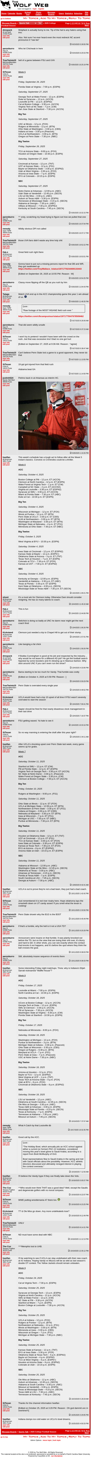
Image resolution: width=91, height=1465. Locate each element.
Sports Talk (23, 1432)
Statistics (69, 13)
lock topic (57, 1440)
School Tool (28, 13)
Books (19, 13)
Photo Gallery (38, 13)
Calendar (11, 13)
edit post (6, 38)
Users (61, 13)
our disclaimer (57, 1456)
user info (6, 36)
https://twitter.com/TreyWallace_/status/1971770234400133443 (50, 269)
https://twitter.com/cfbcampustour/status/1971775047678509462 (51, 316)
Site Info (86, 13)
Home (4, 13)
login (35, 9)
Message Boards (51, 13)
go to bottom (6, 19)
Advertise (78, 13)
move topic (47, 1440)
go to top (4, 1437)
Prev (88, 23)
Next (87, 25)
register (41, 9)
